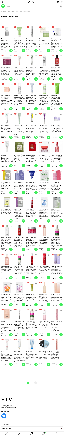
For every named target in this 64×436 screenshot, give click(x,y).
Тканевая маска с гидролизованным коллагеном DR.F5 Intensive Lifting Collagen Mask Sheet (19, 298)
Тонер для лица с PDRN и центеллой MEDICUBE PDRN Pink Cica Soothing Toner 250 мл (44, 324)
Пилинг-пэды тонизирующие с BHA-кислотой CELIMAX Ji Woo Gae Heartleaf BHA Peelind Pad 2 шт (57, 213)
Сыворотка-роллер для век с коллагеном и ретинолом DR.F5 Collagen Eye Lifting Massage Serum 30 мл (56, 270)
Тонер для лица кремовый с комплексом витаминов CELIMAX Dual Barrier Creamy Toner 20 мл (5, 43)
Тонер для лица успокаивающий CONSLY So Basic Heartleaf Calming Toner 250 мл (19, 185)
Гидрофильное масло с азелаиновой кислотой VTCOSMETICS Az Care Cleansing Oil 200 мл (56, 71)
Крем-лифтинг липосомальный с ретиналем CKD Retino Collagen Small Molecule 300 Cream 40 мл (19, 269)
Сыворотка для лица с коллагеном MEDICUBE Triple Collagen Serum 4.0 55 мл (6, 269)
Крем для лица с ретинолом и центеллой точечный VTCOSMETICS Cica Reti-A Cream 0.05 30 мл (19, 130)
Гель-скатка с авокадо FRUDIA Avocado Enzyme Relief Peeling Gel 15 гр (31, 297)
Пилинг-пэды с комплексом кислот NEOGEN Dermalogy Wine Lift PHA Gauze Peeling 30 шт (6, 70)
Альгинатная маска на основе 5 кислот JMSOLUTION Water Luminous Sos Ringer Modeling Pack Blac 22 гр (44, 355)
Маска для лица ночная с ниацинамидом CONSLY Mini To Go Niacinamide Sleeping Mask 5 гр (31, 186)
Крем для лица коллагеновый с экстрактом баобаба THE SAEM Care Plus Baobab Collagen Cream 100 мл (7, 100)
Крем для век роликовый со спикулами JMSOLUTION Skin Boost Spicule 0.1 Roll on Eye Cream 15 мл (31, 43)
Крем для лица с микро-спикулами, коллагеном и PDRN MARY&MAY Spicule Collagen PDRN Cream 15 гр (44, 129)
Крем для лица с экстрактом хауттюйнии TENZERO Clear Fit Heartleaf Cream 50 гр (44, 42)
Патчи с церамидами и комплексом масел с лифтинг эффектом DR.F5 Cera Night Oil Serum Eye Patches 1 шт (6, 327)
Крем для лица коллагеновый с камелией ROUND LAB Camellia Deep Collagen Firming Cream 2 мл (31, 157)
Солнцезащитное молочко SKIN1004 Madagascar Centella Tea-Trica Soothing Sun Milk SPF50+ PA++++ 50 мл (6, 242)
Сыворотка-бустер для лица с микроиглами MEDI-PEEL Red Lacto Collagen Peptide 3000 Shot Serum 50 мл (19, 242)
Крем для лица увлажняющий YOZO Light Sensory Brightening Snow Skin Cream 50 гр (57, 128)
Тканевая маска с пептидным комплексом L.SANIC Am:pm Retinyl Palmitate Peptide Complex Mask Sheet (19, 213)
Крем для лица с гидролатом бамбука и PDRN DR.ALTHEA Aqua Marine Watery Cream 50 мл (31, 99)
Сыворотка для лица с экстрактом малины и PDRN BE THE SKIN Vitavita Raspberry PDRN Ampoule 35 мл (56, 157)
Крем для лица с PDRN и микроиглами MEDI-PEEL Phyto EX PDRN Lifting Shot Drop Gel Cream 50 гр (31, 242)
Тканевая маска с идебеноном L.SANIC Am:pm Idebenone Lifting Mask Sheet (6, 185)
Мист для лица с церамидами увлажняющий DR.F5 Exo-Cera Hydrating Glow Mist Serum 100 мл (44, 298)
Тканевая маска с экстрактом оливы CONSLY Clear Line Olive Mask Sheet (6, 211)
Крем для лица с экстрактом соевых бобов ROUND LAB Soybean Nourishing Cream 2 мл (19, 157)
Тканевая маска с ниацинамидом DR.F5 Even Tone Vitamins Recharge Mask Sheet (6, 297)
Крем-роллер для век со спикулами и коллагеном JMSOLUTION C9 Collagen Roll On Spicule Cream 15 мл (19, 326)
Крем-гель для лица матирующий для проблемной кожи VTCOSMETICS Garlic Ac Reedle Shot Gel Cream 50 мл (44, 71)
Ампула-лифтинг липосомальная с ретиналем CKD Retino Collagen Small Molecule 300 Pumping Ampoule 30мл (56, 242)
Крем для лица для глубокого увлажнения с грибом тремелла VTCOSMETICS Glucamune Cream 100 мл (56, 43)
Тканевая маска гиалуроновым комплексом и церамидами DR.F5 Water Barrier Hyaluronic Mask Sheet (44, 213)
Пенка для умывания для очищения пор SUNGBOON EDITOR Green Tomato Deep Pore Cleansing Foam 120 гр (57, 101)
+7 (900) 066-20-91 (7, 406)
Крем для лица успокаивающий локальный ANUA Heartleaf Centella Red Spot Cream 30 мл (6, 129)
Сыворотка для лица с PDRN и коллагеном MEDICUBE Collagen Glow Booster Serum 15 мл (57, 355)
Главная (3, 12)
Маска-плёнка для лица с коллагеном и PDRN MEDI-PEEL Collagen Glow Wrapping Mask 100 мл (44, 269)
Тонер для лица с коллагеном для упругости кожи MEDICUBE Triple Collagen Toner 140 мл (44, 241)
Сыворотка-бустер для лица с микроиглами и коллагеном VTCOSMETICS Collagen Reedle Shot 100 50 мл (56, 326)
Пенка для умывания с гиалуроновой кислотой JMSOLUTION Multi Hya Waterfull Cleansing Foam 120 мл (19, 356)
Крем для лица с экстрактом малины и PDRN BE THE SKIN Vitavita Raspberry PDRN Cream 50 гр (44, 157)
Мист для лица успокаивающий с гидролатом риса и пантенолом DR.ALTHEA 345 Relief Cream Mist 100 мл (19, 100)
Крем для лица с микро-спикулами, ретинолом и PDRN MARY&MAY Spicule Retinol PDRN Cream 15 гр (31, 129)
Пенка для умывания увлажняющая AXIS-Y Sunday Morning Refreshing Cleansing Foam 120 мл (7, 158)
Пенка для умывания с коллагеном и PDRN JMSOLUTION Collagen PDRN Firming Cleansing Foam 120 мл (6, 355)
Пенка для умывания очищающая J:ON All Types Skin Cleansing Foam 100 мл (32, 355)
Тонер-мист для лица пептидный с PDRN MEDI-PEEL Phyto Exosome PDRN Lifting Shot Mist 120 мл (31, 213)
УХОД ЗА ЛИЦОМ (13, 12)
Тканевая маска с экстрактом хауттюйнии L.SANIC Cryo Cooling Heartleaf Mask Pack (44, 186)
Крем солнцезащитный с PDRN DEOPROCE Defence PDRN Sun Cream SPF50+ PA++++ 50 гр (19, 70)
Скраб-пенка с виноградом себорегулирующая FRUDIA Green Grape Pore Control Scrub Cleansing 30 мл (19, 43)
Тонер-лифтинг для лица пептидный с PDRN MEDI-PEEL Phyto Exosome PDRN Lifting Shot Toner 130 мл (32, 269)
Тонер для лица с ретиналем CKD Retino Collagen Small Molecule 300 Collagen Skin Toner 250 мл (32, 325)
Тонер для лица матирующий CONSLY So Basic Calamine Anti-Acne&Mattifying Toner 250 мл (56, 186)
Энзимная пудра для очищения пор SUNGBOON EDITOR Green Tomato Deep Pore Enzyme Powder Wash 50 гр (44, 100)
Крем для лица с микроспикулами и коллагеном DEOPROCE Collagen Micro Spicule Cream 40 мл (31, 71)
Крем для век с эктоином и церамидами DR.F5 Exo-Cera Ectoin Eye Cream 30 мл (56, 297)
